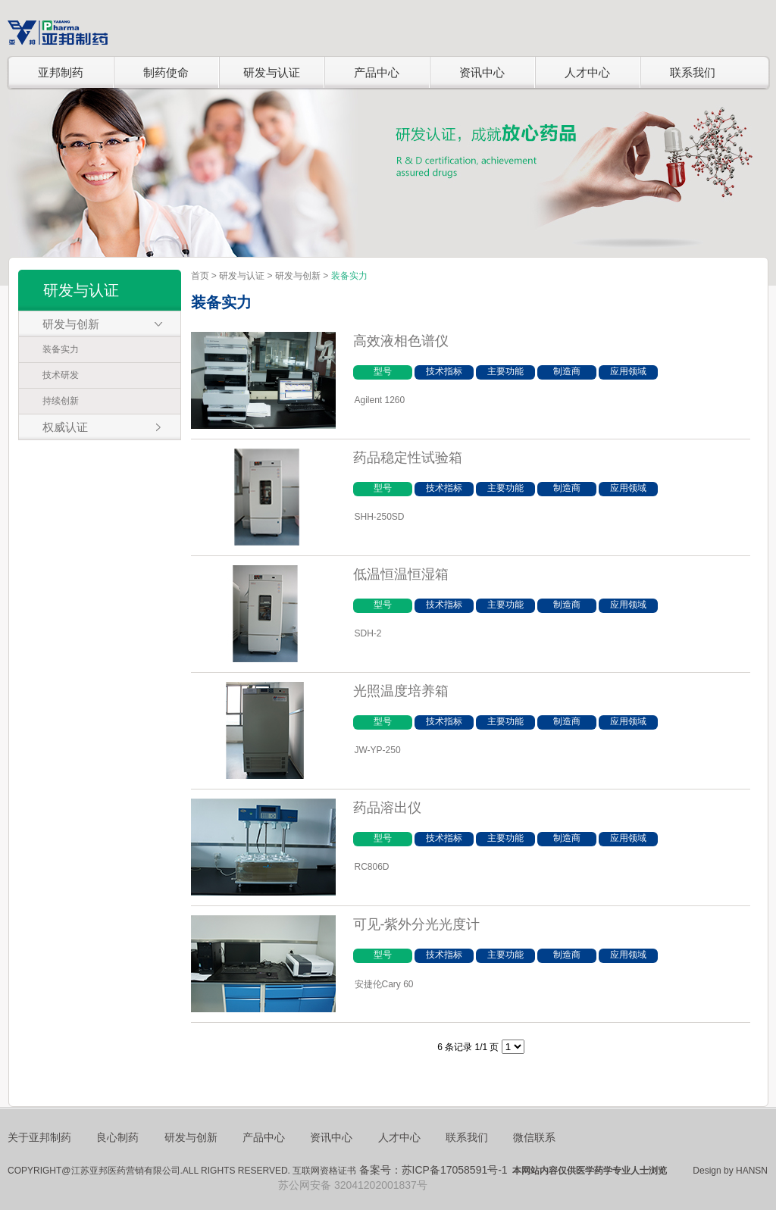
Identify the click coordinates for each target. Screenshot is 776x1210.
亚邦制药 (60, 72)
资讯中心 (482, 72)
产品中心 (376, 72)
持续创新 (60, 401)
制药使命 (166, 72)
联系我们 (692, 72)
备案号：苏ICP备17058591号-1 (433, 1170)
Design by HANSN (730, 1170)
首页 (200, 275)
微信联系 (534, 1137)
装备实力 (60, 349)
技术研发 (60, 375)
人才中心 (587, 72)
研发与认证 (271, 72)
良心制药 (117, 1137)
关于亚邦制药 (39, 1137)
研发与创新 (298, 275)
